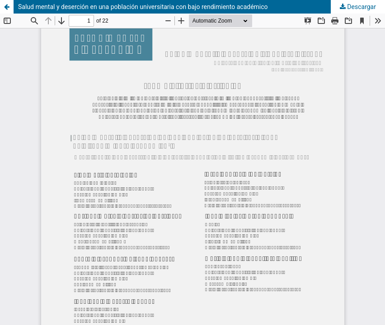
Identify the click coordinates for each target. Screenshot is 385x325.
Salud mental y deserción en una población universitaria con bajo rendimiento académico (143, 6)
